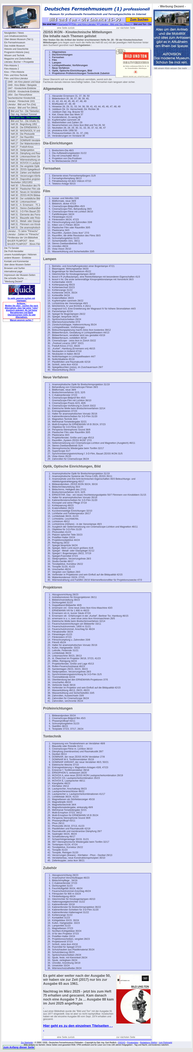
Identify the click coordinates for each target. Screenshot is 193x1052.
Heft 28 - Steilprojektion (22, 150)
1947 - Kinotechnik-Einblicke (21, 88)
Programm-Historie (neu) (16, 52)
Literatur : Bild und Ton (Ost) (21, 104)
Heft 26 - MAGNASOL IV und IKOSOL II (28, 130)
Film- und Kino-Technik (15, 75)
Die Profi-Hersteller (13, 251)
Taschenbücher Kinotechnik (21, 98)
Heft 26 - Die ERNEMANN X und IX (28, 127)
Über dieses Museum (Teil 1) (18, 39)
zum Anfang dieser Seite (18, 1047)
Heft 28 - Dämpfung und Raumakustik (28, 153)
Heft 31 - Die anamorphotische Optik (28, 227)
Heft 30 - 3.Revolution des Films (27, 185)
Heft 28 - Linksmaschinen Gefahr (27, 156)
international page (13, 271)
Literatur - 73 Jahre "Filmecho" (22, 231)
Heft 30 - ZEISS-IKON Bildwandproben (28, 195)
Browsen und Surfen (14, 268)
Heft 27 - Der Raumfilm (22, 137)
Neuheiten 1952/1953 (21, 182)
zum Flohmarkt (165, 1042)
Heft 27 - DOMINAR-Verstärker (26, 140)
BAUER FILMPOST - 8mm (20, 241)
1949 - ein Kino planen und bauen (24, 82)
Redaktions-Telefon (148, 1042)
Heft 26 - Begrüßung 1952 (24, 124)
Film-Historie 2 (11, 68)
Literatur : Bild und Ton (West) (22, 107)
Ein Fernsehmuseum (14, 42)
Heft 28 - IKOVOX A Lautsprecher (28, 163)
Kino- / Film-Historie (14, 72)
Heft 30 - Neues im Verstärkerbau (27, 192)
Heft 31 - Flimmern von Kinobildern (28, 224)
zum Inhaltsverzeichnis (15, 36)
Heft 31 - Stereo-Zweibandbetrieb (27, 208)
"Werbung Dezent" (13, 281)
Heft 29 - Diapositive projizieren (26, 179)
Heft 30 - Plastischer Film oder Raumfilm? (28, 188)
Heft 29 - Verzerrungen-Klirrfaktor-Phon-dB (28, 176)
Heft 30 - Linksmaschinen (23, 201)
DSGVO (121, 1042)
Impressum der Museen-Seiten (19, 275)
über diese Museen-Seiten (17, 264)
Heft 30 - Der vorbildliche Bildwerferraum (28, 198)
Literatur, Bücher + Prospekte (19, 62)
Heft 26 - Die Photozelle (23, 134)
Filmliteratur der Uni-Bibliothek (22, 237)
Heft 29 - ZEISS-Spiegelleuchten (27, 169)
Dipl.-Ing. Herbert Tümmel (24, 114)
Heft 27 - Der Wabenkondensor (26, 143)
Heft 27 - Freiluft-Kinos (22, 147)
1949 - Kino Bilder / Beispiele (22, 85)
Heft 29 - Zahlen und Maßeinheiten (28, 172)
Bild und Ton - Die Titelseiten (25, 111)
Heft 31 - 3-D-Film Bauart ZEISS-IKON (28, 211)
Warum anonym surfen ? (21, 320)
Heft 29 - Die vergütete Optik (25, 166)
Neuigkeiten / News (14, 33)
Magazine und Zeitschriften (18, 58)
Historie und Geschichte (16, 49)
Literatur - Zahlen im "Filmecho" (23, 234)
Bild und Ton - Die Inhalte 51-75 (27, 121)
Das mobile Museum (14, 45)
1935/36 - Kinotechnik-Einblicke (23, 91)
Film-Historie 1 (11, 65)
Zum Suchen (139, 19)
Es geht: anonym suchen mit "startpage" (21, 299)
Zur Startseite (27, 1042)
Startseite (63, 24)
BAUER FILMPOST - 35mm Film (23, 244)
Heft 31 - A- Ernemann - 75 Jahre (27, 205)
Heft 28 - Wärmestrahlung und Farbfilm (28, 159)
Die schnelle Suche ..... (16, 278)
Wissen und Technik (14, 55)
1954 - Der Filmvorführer (19, 94)
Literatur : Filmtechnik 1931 (21, 101)
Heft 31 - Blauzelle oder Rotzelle (27, 218)
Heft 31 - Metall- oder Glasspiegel (28, 221)
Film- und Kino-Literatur (16, 78)
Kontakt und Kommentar (16, 261)
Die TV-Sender (11, 248)
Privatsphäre (132, 1042)
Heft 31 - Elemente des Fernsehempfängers (28, 214)
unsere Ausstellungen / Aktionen (20, 254)
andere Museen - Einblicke (17, 257)
